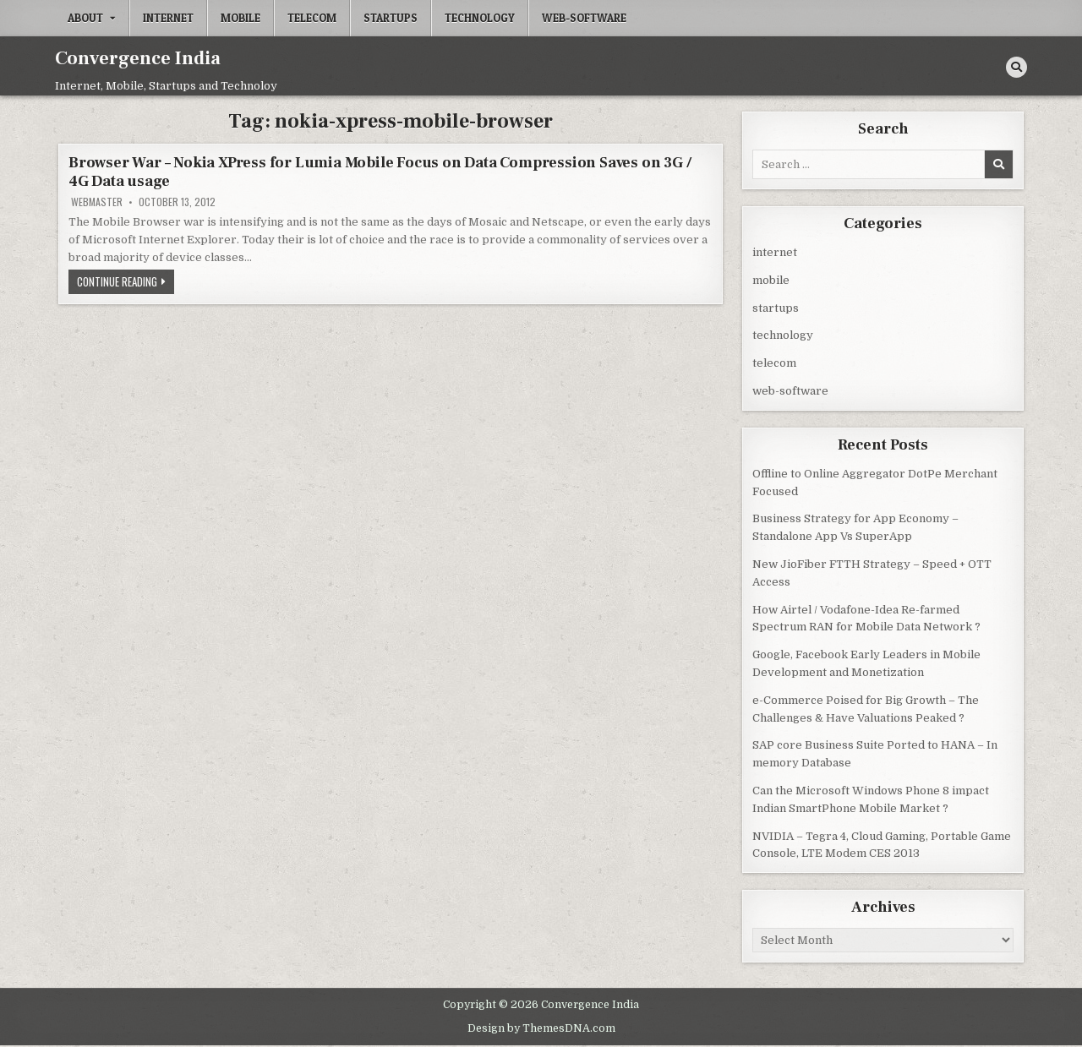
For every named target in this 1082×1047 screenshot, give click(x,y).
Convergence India (138, 58)
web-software (584, 18)
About (85, 18)
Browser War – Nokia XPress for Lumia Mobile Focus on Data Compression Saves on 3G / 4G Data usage (379, 172)
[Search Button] (1016, 67)
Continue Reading (125, 283)
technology (480, 18)
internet (168, 18)
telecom (311, 18)
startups (390, 18)
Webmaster (97, 202)
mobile (240, 18)
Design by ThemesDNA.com (541, 1028)
